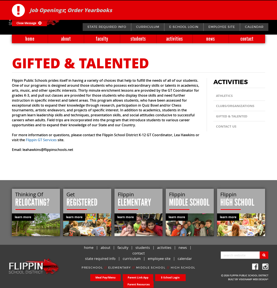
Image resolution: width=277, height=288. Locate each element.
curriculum (147, 27)
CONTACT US (226, 126)
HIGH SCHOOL (183, 271)
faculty (102, 38)
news (210, 38)
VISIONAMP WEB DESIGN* (253, 279)
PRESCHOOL (92, 271)
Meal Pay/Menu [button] (93, 281)
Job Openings (47, 9)
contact (246, 38)
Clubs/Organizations (236, 106)
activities (174, 38)
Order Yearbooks (89, 9)
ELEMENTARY (119, 271)
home (29, 38)
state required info (106, 27)
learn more (23, 217)
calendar (254, 27)
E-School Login (183, 27)
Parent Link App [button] (123, 281)
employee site (221, 27)
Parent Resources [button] (183, 281)
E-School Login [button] (153, 281)
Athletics (225, 95)
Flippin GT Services (41, 140)
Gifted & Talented (233, 116)
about (66, 38)
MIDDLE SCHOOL (151, 271)
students (138, 38)
